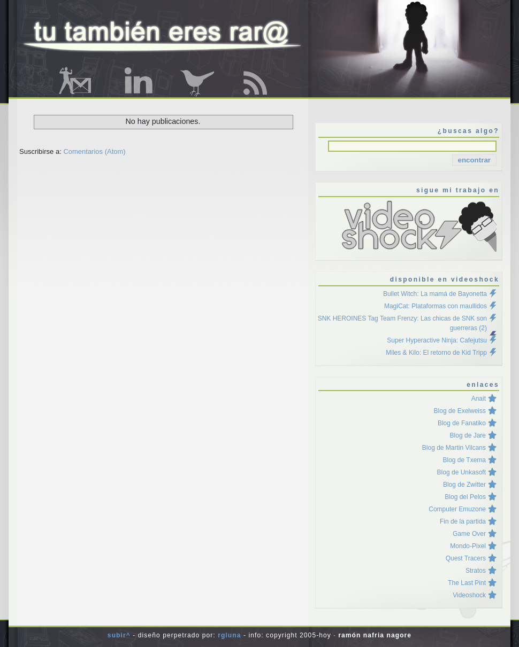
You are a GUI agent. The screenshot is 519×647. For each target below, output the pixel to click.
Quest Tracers (466, 558)
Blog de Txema (464, 460)
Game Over (469, 533)
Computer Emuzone (457, 509)
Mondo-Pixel (468, 546)
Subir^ (119, 635)
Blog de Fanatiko (462, 423)
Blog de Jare (468, 435)
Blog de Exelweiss (460, 411)
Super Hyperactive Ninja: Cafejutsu (437, 340)
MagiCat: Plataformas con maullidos (435, 306)
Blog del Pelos (465, 497)
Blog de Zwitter (464, 484)
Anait (478, 398)
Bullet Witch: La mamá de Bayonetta (435, 294)
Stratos (475, 570)
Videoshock (469, 595)
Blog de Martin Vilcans (454, 447)
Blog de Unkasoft (461, 472)
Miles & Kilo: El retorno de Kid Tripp (436, 352)
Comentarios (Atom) (94, 151)
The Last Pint (467, 583)
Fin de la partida (463, 521)
